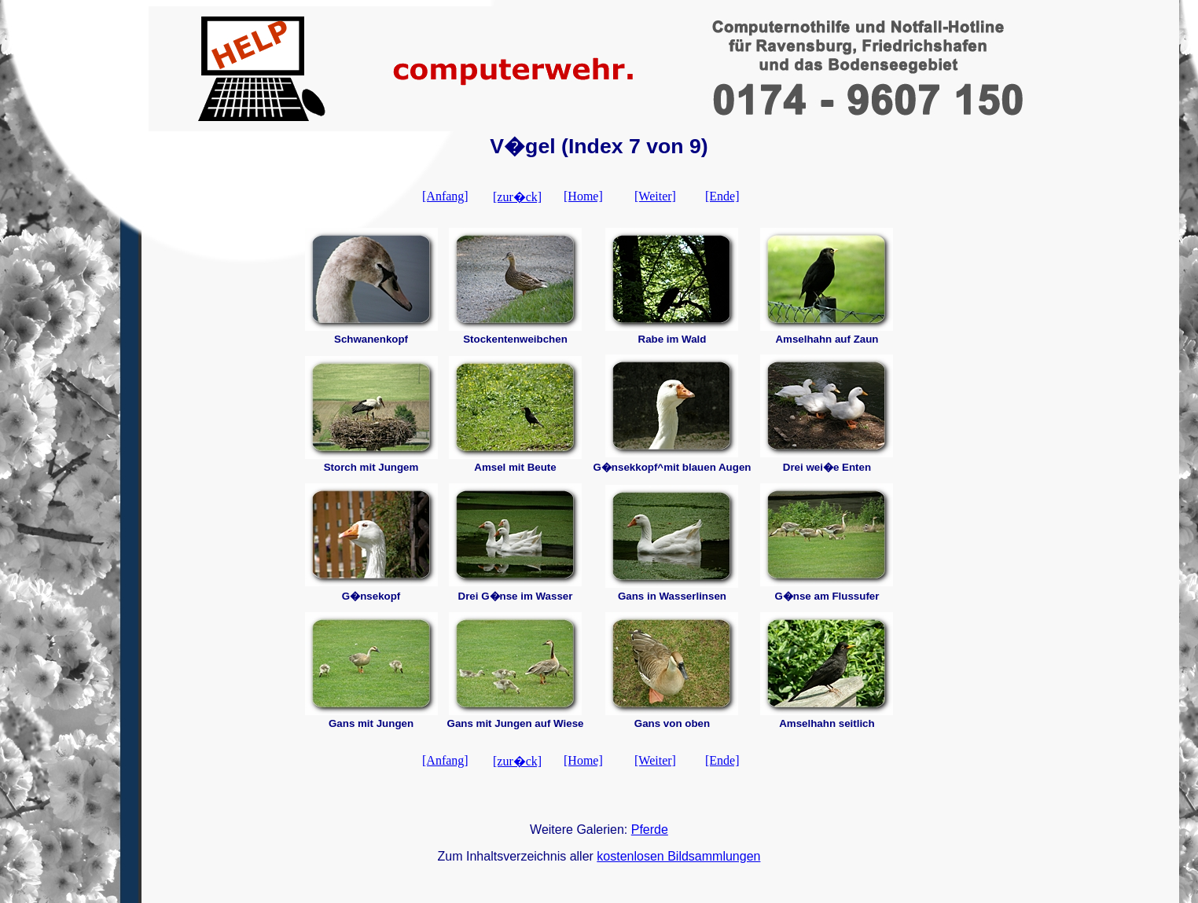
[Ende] (722, 196)
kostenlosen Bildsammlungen (678, 856)
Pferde (649, 829)
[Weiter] (655, 196)
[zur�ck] (517, 197)
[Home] (583, 196)
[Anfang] (445, 196)
